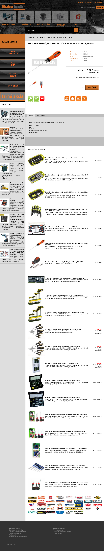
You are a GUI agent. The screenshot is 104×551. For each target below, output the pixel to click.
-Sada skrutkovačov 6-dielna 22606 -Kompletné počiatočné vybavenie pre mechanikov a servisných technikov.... (66, 348)
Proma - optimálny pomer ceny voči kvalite (17, 165)
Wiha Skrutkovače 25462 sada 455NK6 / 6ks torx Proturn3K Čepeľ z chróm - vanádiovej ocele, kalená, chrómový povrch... (66, 467)
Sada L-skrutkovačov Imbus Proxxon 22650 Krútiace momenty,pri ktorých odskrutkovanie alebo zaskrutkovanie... (66, 296)
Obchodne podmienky (16, 530)
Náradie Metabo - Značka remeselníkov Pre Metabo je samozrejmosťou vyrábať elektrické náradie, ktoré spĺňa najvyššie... (13, 136)
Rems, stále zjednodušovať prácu (17, 183)
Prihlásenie (88, 2)
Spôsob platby (57, 533)
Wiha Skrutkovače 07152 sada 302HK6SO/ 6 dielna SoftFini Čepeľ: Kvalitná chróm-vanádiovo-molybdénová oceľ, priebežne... (66, 416)
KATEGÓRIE (41, 116)
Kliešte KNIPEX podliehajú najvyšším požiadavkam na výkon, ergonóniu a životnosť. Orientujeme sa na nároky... (13, 207)
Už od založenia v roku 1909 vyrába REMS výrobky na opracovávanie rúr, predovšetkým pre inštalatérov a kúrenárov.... (13, 190)
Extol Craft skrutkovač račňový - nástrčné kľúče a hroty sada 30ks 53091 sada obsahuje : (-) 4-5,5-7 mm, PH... (66, 177)
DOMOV (30, 37)
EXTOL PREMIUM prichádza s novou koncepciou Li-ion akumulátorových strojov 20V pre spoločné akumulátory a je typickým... (13, 257)
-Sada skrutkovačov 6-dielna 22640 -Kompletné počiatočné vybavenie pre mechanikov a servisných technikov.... (66, 365)
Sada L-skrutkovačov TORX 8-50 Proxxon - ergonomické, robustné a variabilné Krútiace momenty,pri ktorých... (66, 313)
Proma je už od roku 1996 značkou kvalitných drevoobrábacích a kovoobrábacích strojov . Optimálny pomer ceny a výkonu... (13, 173)
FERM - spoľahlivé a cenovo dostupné (17, 234)
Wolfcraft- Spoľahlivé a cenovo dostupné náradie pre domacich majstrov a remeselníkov (17, 148)
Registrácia (98, 2)
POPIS (31, 116)
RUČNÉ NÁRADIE (39, 37)
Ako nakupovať (58, 530)
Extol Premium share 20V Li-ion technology (17, 250)
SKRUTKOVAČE (52, 37)
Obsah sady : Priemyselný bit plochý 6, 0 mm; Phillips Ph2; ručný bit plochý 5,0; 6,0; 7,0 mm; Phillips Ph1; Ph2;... (66, 382)
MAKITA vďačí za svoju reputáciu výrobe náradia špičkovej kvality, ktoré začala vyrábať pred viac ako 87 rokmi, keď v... (13, 119)
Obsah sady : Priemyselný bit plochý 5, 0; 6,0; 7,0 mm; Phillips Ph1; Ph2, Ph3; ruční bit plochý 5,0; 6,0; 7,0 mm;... (66, 399)
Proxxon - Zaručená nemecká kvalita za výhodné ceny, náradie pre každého (17, 217)
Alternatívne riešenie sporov (18, 536)
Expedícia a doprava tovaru (62, 532)
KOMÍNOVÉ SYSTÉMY (43, 23)
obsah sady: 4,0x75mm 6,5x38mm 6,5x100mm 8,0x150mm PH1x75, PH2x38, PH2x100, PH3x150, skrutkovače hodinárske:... (66, 211)
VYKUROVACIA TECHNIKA (60, 24)
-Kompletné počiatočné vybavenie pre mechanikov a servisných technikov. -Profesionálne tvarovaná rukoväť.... (66, 330)
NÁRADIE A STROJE (8, 23)
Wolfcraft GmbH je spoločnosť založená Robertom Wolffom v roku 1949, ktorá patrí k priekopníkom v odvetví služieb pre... (13, 156)
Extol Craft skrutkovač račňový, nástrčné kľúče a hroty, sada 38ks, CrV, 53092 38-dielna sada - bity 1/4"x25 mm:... (66, 194)
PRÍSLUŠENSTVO (26, 23)
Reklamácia (12, 535)
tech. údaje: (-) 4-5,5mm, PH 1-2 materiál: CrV (64, 262)
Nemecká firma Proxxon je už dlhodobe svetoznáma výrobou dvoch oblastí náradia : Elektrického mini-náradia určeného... (13, 225)
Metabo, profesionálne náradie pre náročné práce (17, 129)
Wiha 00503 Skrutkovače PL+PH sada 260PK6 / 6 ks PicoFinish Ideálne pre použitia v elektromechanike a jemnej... (66, 484)
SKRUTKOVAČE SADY (65, 37)
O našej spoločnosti (15, 533)
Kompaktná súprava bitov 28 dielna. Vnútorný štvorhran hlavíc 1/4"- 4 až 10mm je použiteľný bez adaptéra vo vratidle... (66, 279)
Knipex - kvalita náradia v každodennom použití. (17, 200)
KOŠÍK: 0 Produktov (92, 7)
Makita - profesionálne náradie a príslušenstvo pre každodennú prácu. (17, 112)
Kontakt (80, 2)
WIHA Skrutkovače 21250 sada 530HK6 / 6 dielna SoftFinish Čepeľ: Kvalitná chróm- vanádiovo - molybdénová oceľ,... (66, 433)
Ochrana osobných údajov (17, 532)
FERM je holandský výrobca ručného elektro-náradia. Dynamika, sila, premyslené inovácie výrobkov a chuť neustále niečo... (13, 241)
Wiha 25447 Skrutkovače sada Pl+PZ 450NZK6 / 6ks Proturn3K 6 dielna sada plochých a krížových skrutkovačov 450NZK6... (66, 450)
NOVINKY (78, 23)
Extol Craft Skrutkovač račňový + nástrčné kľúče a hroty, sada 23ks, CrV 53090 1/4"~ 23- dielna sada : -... (66, 160)
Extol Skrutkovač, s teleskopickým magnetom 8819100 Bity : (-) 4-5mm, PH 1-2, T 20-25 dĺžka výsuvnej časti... (66, 245)
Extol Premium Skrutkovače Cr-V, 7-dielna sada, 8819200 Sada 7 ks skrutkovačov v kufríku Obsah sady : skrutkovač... (66, 228)
